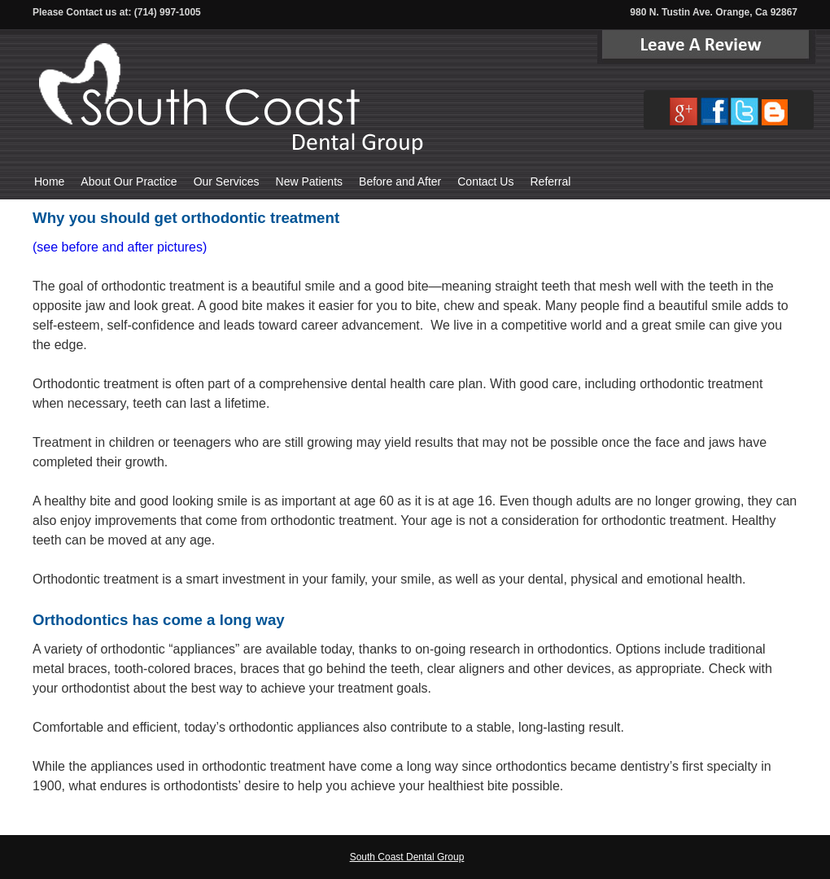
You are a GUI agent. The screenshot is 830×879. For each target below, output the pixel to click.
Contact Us (485, 181)
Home (49, 181)
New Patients (309, 181)
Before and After (400, 181)
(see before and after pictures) (120, 247)
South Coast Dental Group (407, 857)
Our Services (227, 181)
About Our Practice (129, 181)
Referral (550, 181)
